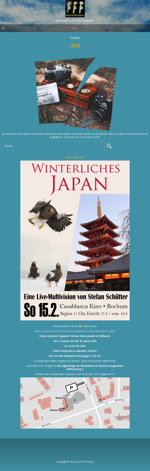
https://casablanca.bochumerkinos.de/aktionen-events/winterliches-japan (75, 331)
